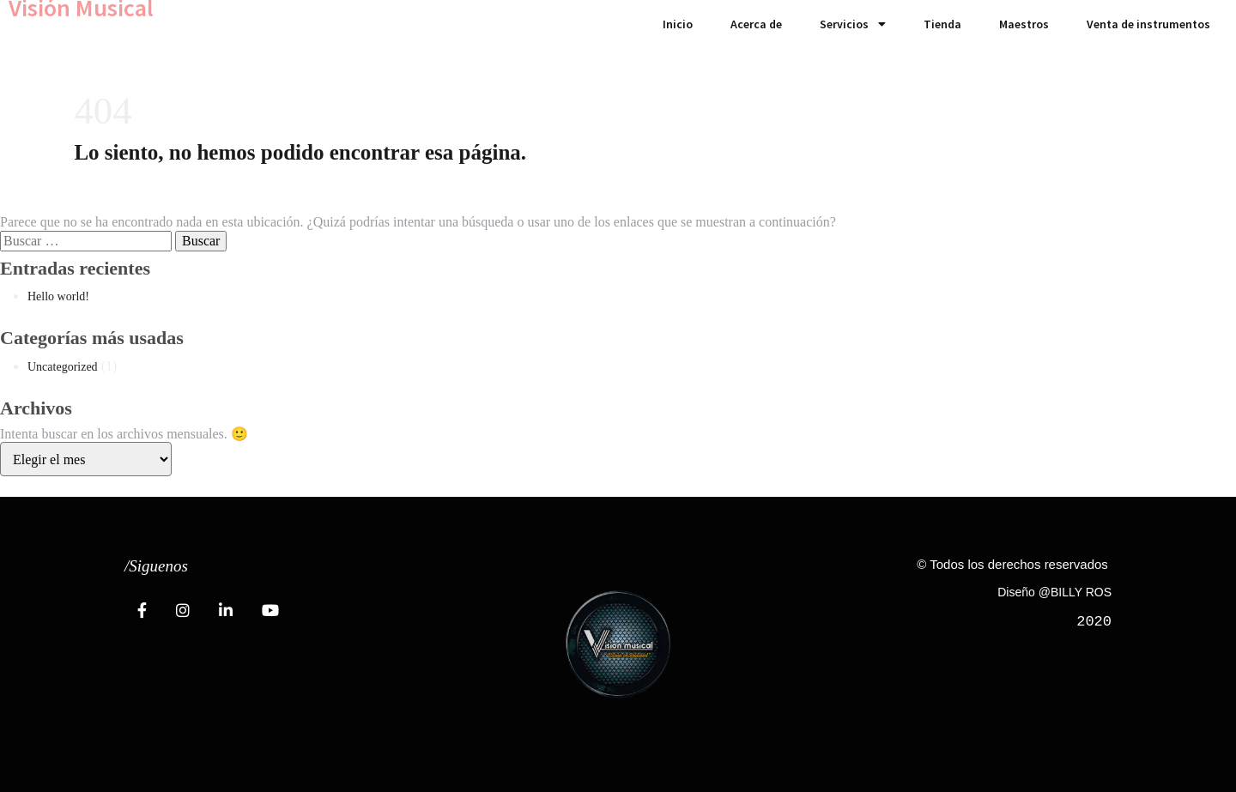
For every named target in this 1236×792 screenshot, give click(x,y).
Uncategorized (62, 366)
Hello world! (58, 296)
